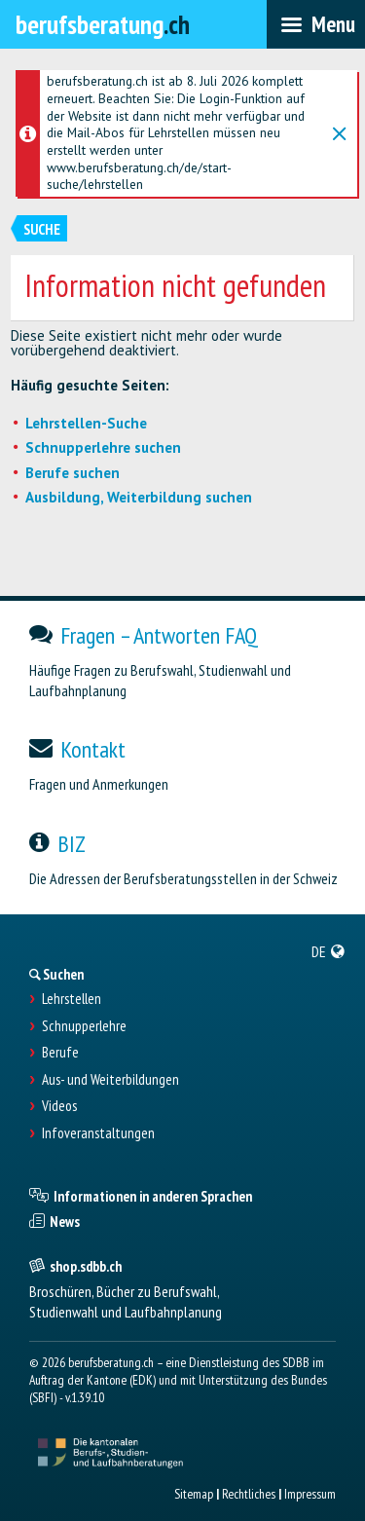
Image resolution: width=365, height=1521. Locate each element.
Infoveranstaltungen (98, 1133)
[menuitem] (328, 951)
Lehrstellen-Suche (86, 423)
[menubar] (316, 24)
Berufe (60, 1052)
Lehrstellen (71, 999)
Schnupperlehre (84, 1026)
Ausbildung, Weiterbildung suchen (138, 497)
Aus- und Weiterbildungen (110, 1080)
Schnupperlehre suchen (103, 447)
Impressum (310, 1493)
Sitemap (193, 1493)
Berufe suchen (72, 473)
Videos (59, 1106)
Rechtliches (248, 1493)
